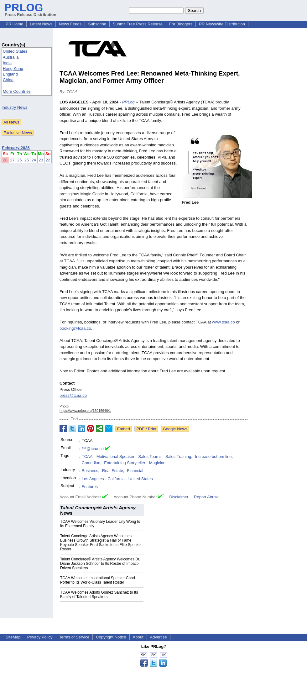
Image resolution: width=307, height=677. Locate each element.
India (7, 62)
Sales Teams (149, 456)
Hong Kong (13, 68)
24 (34, 160)
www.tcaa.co (223, 322)
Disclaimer (178, 497)
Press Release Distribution (30, 12)
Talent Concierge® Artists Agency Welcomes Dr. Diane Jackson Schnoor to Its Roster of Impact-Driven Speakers (100, 563)
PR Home (14, 24)
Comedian (91, 462)
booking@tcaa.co (75, 328)
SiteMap (13, 637)
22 (48, 160)
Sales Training (178, 456)
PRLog (128, 102)
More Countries (17, 91)
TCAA (87, 456)
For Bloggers (180, 24)
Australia (11, 57)
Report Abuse (206, 497)
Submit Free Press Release (138, 24)
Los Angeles (93, 478)
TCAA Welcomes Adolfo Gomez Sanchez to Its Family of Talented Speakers (99, 594)
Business (90, 470)
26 (19, 160)
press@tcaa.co (73, 395)
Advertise (158, 637)
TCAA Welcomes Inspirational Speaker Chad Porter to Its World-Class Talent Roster (97, 580)
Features (90, 486)
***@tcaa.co (93, 448)
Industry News (14, 107)
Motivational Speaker (115, 456)
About (138, 637)
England (10, 74)
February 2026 (16, 147)
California (116, 478)
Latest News (41, 24)
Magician (157, 462)
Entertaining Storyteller (124, 462)
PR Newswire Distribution (222, 24)
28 (5, 160)
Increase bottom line (213, 456)
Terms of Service (74, 637)
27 (12, 160)
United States (15, 51)
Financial (135, 470)
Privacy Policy (40, 637)
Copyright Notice (111, 637)
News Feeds (70, 24)
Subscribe (97, 24)
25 (26, 160)
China (8, 79)
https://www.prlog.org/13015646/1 (85, 410)
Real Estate (112, 470)
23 (41, 160)
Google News (175, 429)
